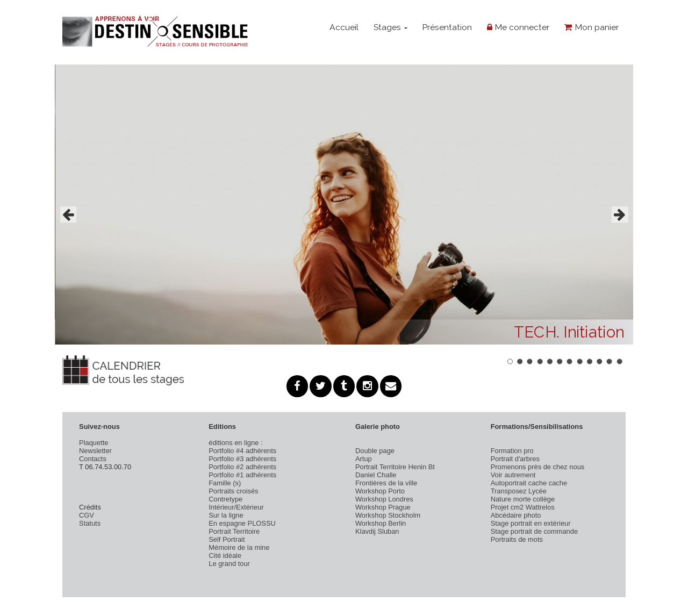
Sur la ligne (226, 515)
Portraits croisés (233, 491)
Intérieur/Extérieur (236, 507)
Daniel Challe (376, 475)
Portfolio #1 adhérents (242, 475)
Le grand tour (229, 564)
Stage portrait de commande (534, 531)
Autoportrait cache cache (529, 483)
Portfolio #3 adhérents (242, 459)
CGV (86, 515)
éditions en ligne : (235, 443)
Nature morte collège (523, 499)
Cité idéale (225, 555)
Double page (375, 451)
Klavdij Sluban (377, 531)
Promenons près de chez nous (538, 467)
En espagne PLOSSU (242, 523)
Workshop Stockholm (387, 515)
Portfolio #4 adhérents (242, 451)
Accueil (344, 27)
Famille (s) (225, 483)
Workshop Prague (383, 507)
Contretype (225, 499)
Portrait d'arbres (515, 459)
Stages (390, 27)
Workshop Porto (380, 491)
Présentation (447, 27)
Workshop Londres (384, 499)
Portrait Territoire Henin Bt (395, 467)
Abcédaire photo (516, 515)
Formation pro (512, 451)
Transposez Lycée (519, 491)
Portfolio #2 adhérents (242, 467)
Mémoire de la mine (239, 547)
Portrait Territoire (234, 531)
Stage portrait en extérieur (531, 523)
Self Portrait (227, 539)
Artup (363, 459)
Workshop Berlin (380, 523)
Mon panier (591, 27)
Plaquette (93, 443)
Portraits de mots (517, 539)
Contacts (92, 459)
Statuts (90, 523)
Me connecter (518, 27)
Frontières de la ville (386, 483)
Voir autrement (513, 475)
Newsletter (95, 451)
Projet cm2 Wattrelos (523, 507)
